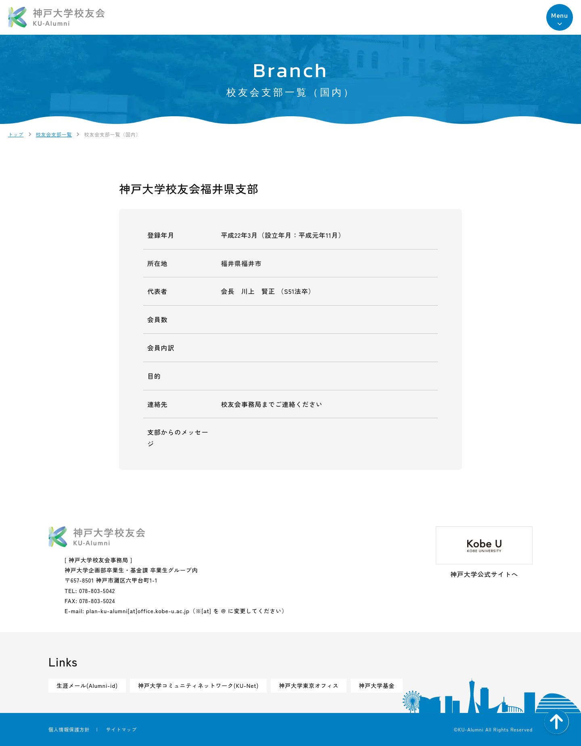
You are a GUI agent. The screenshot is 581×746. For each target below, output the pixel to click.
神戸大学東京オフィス (309, 685)
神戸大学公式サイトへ (484, 552)
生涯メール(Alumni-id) (87, 685)
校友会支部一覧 (54, 134)
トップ (15, 134)
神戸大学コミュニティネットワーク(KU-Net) (198, 685)
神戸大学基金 (377, 685)
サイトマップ (121, 729)
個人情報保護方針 (69, 729)
